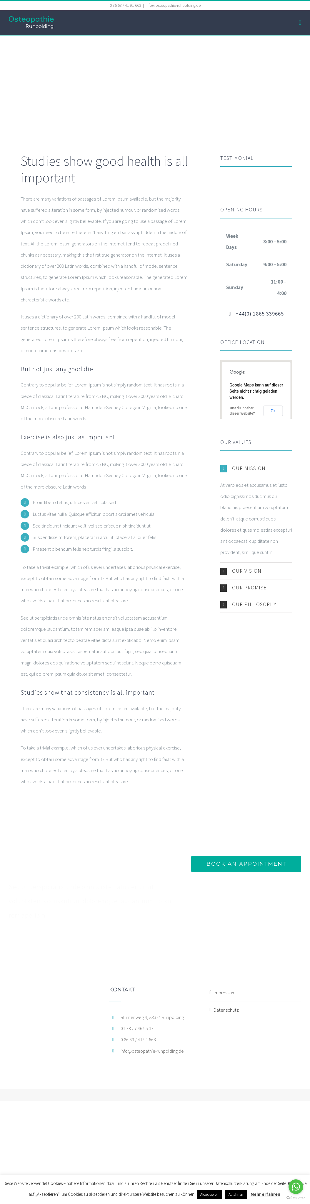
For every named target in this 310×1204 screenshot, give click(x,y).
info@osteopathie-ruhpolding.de (173, 5)
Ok (273, 410)
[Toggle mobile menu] (300, 23)
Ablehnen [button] (236, 1194)
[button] (256, 468)
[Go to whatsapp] (296, 1186)
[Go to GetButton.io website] (295, 1198)
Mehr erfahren (265, 1194)
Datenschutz (226, 1010)
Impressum (224, 992)
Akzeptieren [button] (209, 1194)
